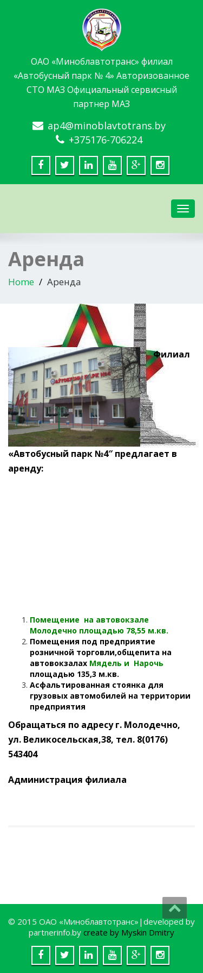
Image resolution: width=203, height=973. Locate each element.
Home (21, 281)
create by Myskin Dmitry (128, 932)
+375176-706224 (105, 139)
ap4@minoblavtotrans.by (107, 125)
